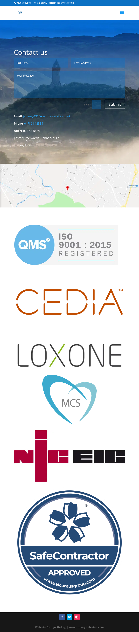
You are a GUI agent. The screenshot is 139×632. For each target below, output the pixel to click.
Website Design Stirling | (51, 627)
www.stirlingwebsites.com (86, 627)
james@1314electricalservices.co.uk (47, 116)
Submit (115, 104)
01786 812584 (33, 123)
